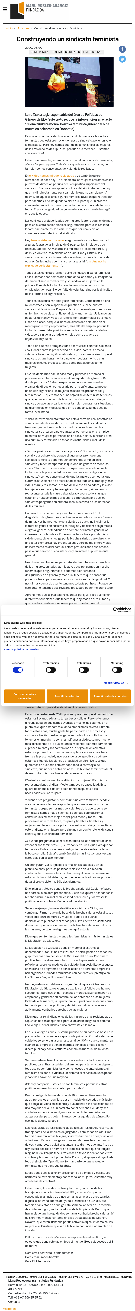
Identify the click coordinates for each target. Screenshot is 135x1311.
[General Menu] (6, 10)
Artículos (23, 28)
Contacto (126, 1277)
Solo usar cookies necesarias (25, 696)
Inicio (8, 28)
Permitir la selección (67, 696)
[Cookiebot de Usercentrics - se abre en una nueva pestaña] (115, 610)
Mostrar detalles (114, 682)
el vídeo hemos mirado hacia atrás (51, 175)
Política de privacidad (70, 1277)
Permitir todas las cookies (110, 696)
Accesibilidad (111, 1277)
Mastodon (9, 1308)
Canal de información (43, 1277)
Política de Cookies (17, 1277)
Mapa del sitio (93, 1277)
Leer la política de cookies (21, 649)
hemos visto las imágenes (48, 240)
